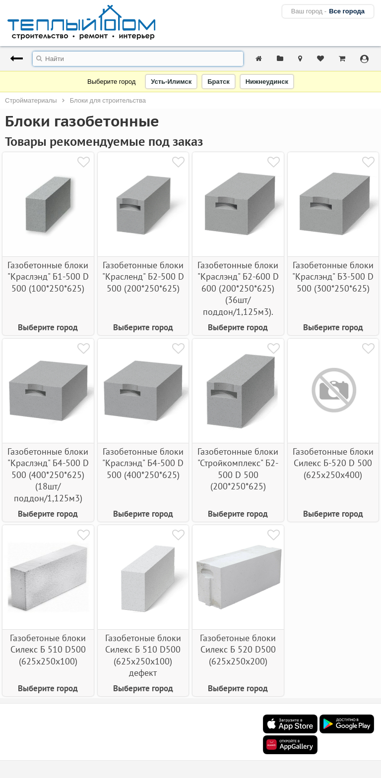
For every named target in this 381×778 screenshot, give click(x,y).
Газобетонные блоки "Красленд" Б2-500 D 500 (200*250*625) (143, 276)
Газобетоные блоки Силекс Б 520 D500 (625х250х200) (238, 649)
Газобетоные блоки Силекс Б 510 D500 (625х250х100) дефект (143, 655)
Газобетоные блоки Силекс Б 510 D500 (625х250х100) (48, 649)
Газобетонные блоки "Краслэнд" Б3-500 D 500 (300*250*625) (333, 276)
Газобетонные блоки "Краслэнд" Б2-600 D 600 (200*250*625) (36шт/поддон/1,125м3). (238, 288)
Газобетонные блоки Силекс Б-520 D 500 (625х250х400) (333, 463)
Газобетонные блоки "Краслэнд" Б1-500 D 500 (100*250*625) (48, 276)
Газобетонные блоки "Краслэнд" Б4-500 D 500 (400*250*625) (143, 463)
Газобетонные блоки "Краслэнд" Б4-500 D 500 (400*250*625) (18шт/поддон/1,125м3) (48, 475)
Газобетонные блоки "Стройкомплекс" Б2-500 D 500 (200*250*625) (237, 469)
